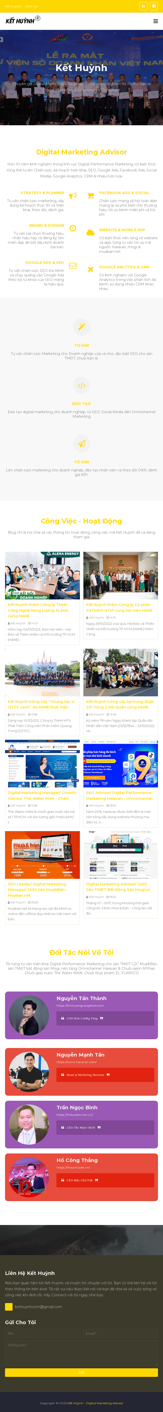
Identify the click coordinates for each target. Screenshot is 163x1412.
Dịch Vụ (31, 6)
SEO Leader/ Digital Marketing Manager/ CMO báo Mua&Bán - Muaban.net (37, 890)
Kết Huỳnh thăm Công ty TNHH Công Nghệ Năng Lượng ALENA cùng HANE (38, 610)
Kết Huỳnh (13, 6)
